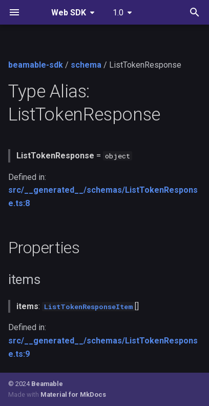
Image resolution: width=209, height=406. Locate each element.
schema (86, 65)
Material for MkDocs (73, 394)
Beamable (47, 384)
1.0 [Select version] (118, 12)
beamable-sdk (35, 65)
